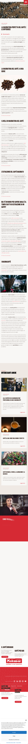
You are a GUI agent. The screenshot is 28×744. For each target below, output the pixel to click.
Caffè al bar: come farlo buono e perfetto (13, 438)
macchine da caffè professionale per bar (16, 223)
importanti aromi (16, 301)
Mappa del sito (13, 685)
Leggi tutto (22, 412)
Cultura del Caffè (4, 23)
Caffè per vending (18, 691)
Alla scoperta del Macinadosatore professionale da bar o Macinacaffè (12, 399)
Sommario (6, 34)
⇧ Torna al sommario (5, 115)
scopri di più (4, 656)
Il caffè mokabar (7, 647)
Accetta (14, 732)
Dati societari (19, 685)
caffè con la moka (15, 218)
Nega (14, 736)
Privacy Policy (18, 742)
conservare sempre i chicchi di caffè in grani (11, 241)
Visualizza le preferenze (14, 739)
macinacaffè (4, 270)
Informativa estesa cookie (11, 742)
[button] (26, 720)
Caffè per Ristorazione (5, 687)
